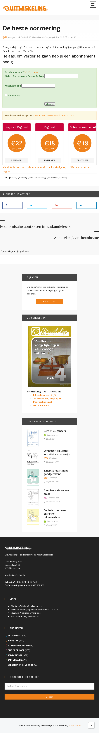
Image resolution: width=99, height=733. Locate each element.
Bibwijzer (9, 37)
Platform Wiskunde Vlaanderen (26, 606)
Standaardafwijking (37, 177)
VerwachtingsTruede (57, 177)
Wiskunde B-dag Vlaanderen (25, 616)
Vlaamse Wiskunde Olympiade (26, 612)
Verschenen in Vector (20, 664)
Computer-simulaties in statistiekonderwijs (57, 452)
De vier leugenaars (55, 431)
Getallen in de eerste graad (56, 492)
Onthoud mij (12, 95)
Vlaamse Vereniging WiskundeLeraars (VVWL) (34, 609)
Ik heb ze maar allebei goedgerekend (56, 472)
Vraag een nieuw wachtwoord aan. (54, 115)
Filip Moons (75, 725)
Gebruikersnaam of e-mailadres (24, 76)
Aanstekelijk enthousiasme (76, 237)
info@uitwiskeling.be (15, 575)
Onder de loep (51, 498)
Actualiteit (15, 635)
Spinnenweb (50, 435)
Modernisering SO (18, 645)
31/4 (50, 377)
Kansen (13, 177)
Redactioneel (16, 655)
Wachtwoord (13, 85)
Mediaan (22, 177)
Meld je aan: (31, 72)
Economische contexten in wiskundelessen (36, 226)
